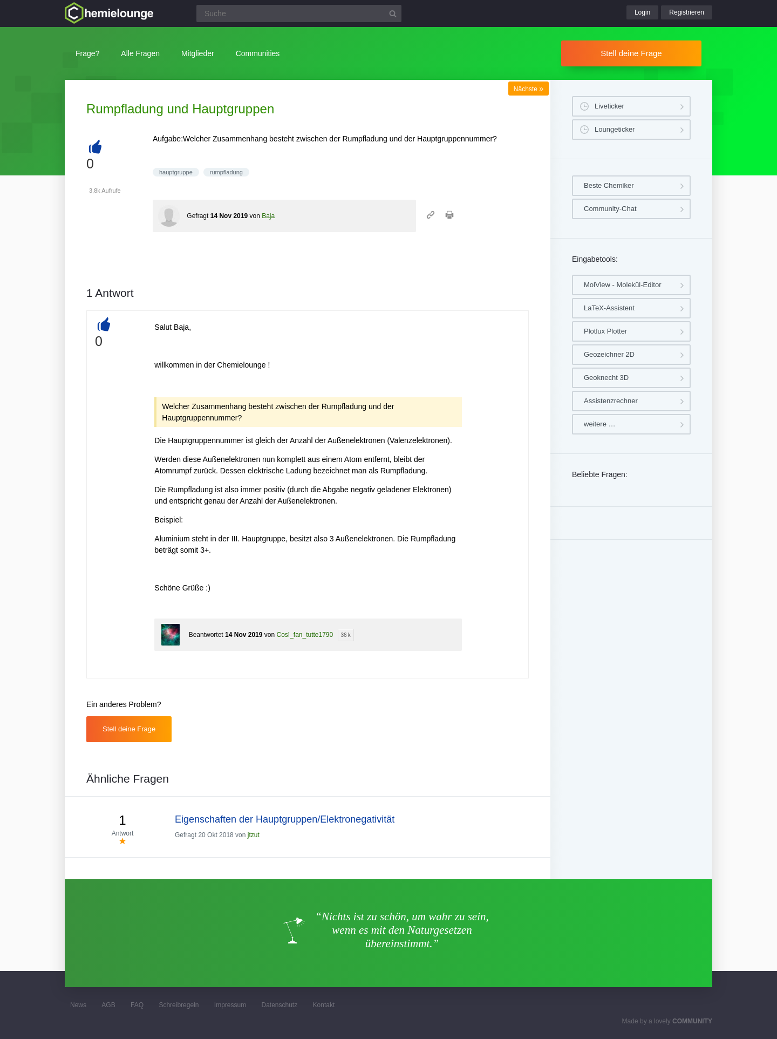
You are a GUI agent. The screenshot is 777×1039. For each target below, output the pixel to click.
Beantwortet (206, 635)
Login (642, 12)
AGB (108, 1005)
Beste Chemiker (608, 185)
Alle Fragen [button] (140, 53)
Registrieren (686, 12)
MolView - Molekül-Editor (623, 285)
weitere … (600, 424)
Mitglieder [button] (197, 53)
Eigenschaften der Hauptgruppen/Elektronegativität (284, 819)
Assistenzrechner (611, 401)
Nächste (528, 89)
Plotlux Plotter (605, 331)
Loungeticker (615, 129)
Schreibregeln (179, 1005)
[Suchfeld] (298, 13)
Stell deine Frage (631, 53)
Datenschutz (279, 1005)
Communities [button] (258, 53)
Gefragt (197, 216)
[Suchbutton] (392, 13)
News (78, 1005)
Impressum (230, 1005)
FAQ (137, 1005)
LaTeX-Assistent (609, 308)
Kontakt (324, 1005)
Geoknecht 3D (606, 378)
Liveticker (609, 106)
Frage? (87, 53)
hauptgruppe (176, 172)
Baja (268, 216)
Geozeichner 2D (609, 354)
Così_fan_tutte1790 (304, 635)
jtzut (254, 835)
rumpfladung (226, 172)
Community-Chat (610, 209)
